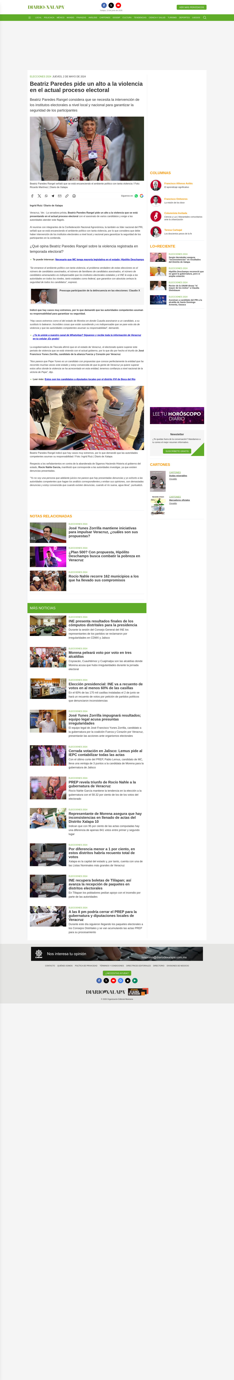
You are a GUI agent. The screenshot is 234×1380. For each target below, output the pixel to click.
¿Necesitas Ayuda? (116, 973)
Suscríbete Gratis (177, 451)
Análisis (92, 17)
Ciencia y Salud (157, 17)
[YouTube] (118, 5)
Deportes (184, 17)
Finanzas (81, 17)
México (60, 17)
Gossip (116, 17)
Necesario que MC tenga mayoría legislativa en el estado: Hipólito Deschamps (99, 259)
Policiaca (49, 17)
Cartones (105, 17)
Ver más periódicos (191, 7)
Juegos (196, 17)
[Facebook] (104, 5)
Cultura (127, 17)
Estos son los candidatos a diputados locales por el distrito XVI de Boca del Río (90, 379)
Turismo (172, 17)
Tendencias (140, 17)
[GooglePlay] (135, 980)
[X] (111, 5)
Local (38, 17)
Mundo (70, 17)
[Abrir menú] (29, 18)
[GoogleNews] (120, 980)
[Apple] (127, 980)
